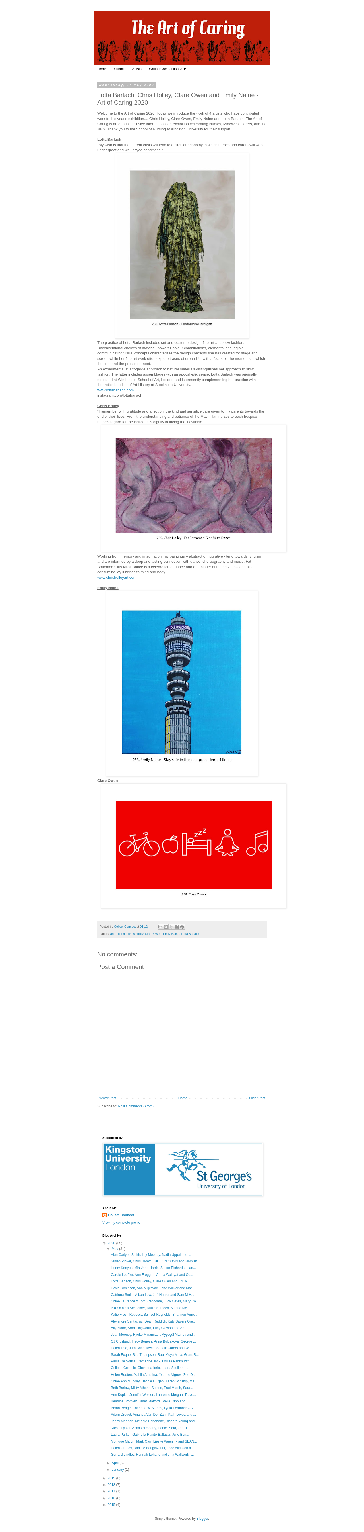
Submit (119, 69)
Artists (136, 69)
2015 (112, 1505)
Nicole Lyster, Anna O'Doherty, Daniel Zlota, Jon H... (150, 1428)
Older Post (257, 1098)
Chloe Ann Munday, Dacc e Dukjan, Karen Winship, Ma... (154, 1381)
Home (102, 69)
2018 (112, 1485)
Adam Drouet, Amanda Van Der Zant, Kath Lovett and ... (153, 1415)
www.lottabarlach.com (115, 390)
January (118, 1470)
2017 (112, 1491)
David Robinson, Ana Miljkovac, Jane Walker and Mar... (153, 1288)
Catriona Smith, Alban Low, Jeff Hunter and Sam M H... (152, 1295)
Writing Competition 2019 (168, 69)
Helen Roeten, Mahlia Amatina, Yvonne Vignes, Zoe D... (153, 1375)
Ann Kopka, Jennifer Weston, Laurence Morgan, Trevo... (153, 1395)
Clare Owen (153, 933)
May (115, 1249)
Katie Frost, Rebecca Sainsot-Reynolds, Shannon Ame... (154, 1315)
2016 (112, 1498)
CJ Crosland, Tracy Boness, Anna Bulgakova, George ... (153, 1341)
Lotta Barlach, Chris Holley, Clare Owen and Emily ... (151, 1281)
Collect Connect (121, 1215)
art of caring (118, 933)
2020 (112, 1243)
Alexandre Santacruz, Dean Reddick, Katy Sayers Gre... (153, 1321)
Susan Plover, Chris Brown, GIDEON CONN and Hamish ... (156, 1261)
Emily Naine (171, 933)
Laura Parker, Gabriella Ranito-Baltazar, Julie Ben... (150, 1435)
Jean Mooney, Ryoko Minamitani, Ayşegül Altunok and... (153, 1335)
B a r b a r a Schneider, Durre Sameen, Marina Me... (150, 1308)
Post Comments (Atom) (136, 1106)
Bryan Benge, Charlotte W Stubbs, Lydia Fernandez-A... (153, 1408)
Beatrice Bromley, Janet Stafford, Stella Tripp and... (149, 1401)
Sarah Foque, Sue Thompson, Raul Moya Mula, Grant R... (155, 1355)
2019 (112, 1478)
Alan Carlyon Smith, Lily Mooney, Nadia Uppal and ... (151, 1255)
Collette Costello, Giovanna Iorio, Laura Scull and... (149, 1368)
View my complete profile (121, 1223)
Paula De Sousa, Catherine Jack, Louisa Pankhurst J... (152, 1361)
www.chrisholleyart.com (116, 577)
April (115, 1463)
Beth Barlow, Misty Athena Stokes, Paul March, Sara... (152, 1388)
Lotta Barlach (190, 933)
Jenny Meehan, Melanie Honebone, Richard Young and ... (154, 1421)
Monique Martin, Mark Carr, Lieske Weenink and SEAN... (154, 1441)
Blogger (202, 1519)
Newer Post (107, 1098)
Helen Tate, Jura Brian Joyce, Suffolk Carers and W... (151, 1348)
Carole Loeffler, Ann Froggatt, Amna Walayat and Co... (152, 1275)
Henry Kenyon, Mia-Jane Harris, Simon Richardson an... (153, 1268)
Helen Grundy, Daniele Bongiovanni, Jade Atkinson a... (152, 1448)
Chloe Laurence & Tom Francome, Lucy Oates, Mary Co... (155, 1301)
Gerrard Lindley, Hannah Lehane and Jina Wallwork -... (152, 1454)
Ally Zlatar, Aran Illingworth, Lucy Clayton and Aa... (149, 1328)
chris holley (135, 933)
